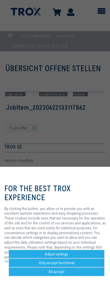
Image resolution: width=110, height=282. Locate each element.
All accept (56, 271)
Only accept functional (56, 262)
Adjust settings (56, 254)
